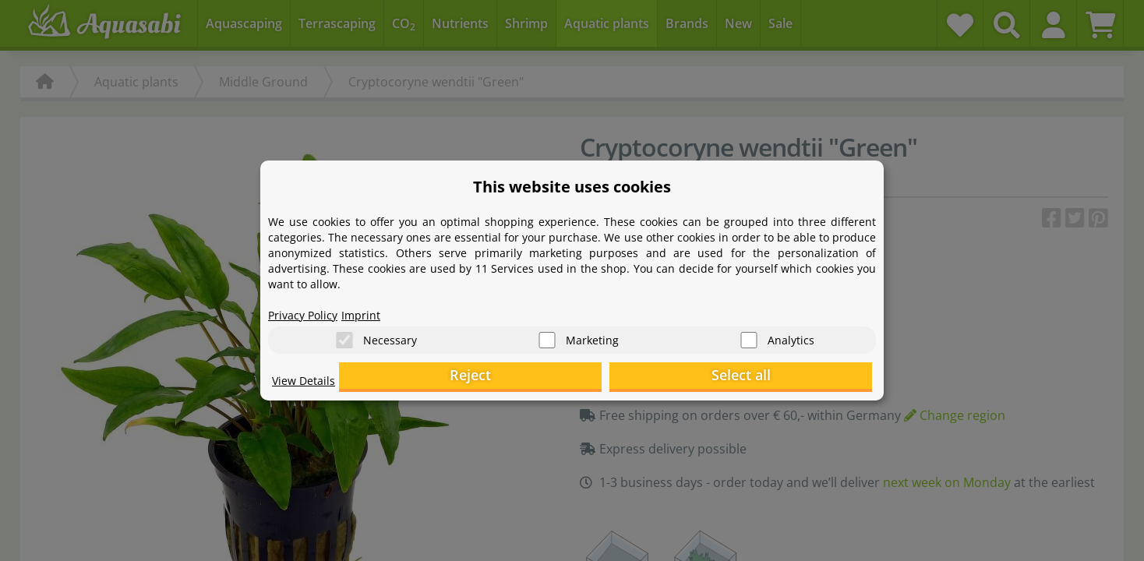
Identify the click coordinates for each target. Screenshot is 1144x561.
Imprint (373, 308)
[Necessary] (344, 335)
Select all (794, 378)
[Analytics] (749, 335)
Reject (631, 378)
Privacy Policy (308, 308)
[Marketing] (547, 335)
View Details (307, 386)
